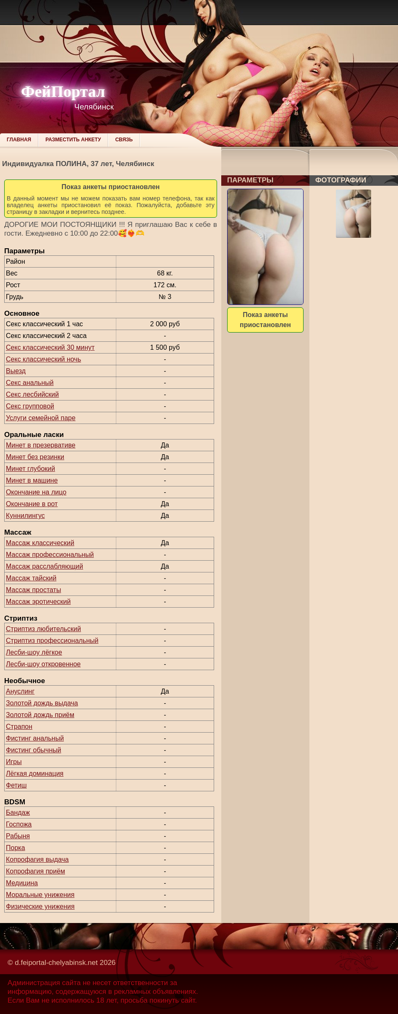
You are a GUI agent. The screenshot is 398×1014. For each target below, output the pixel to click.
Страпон (19, 726)
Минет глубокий (30, 468)
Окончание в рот (32, 503)
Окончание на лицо (36, 492)
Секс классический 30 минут (50, 347)
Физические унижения (40, 906)
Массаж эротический (38, 601)
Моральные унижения (40, 894)
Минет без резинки (35, 456)
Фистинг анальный (35, 738)
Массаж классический (40, 542)
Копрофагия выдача (37, 859)
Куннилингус (25, 515)
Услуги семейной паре (41, 417)
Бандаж (18, 812)
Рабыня (18, 836)
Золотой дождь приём (40, 714)
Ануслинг (20, 691)
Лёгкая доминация (34, 773)
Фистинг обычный (33, 750)
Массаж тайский (31, 578)
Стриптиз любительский (43, 628)
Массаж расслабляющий (44, 566)
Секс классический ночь (43, 359)
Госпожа (18, 824)
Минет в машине (32, 480)
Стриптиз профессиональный (52, 640)
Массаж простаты (33, 589)
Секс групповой (30, 406)
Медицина (22, 883)
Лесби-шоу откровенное (43, 664)
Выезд (16, 370)
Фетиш (16, 785)
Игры (14, 761)
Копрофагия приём (35, 871)
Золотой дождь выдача (42, 703)
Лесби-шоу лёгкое (34, 652)
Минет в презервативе (41, 445)
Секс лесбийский (32, 394)
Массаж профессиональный (50, 554)
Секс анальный (30, 382)
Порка (15, 847)
